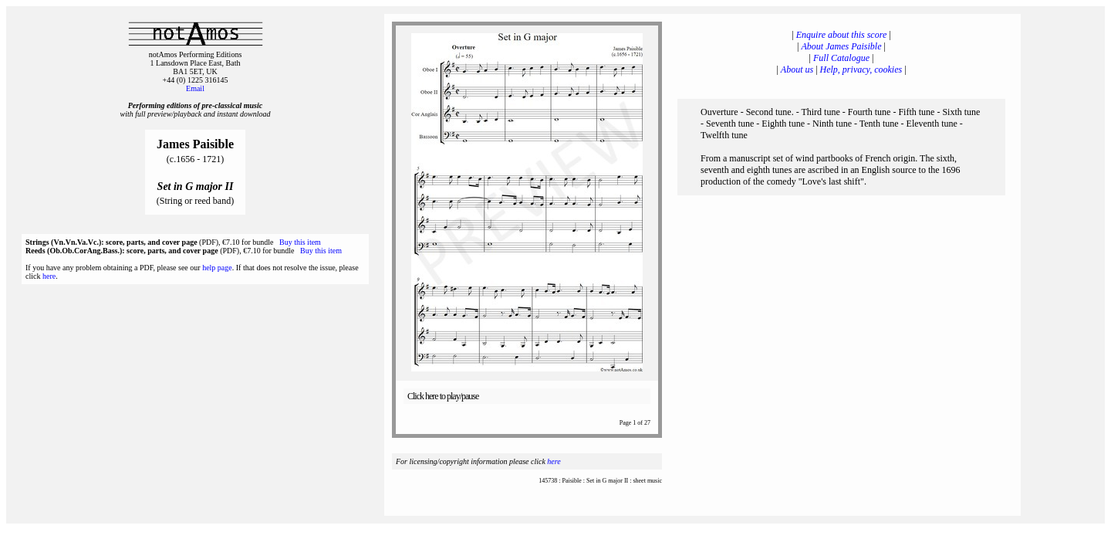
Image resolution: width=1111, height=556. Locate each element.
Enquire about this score (841, 34)
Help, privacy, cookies (861, 69)
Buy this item (300, 242)
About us (797, 69)
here (49, 276)
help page (217, 267)
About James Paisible (842, 46)
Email (195, 88)
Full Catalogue (841, 58)
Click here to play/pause (442, 396)
